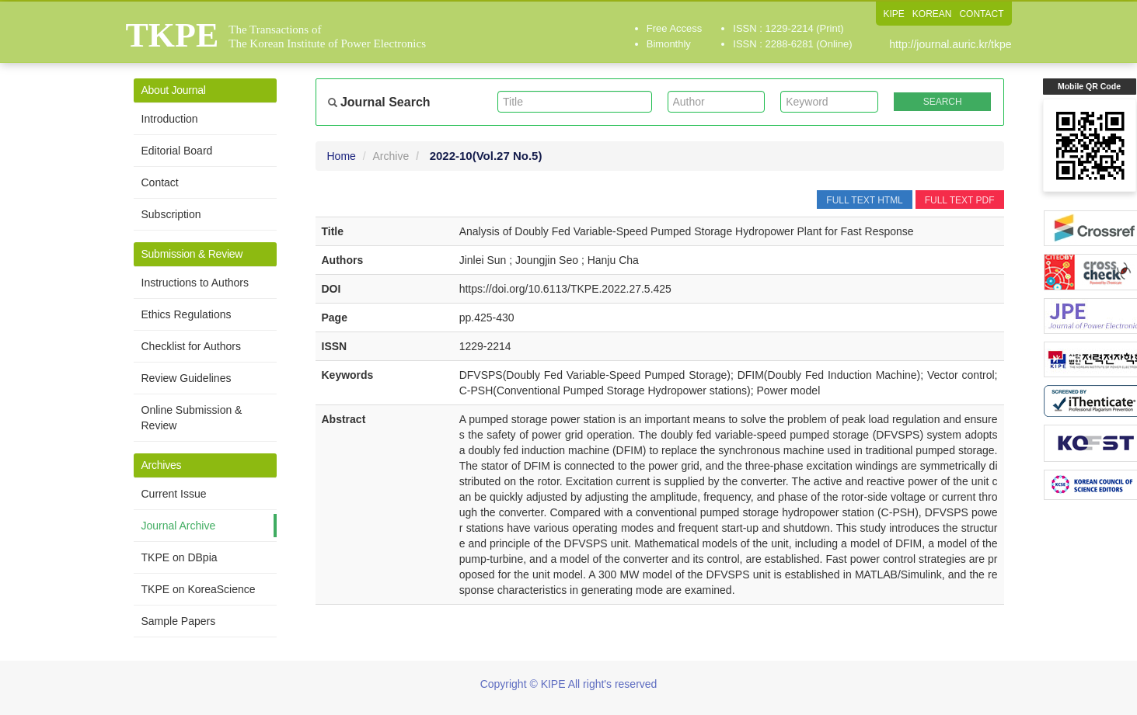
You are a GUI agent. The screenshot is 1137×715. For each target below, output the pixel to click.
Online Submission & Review (191, 418)
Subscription (171, 214)
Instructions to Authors (195, 282)
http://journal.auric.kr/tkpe (950, 44)
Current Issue (174, 494)
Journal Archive (178, 525)
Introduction (169, 119)
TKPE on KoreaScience (198, 589)
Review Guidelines (186, 378)
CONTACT (981, 14)
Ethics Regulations (186, 314)
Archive (391, 156)
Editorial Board (177, 150)
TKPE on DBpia (179, 557)
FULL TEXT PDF (960, 200)
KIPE (893, 14)
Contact (160, 182)
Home (341, 156)
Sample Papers (178, 621)
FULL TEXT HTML (864, 200)
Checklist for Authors (191, 346)
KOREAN (932, 14)
